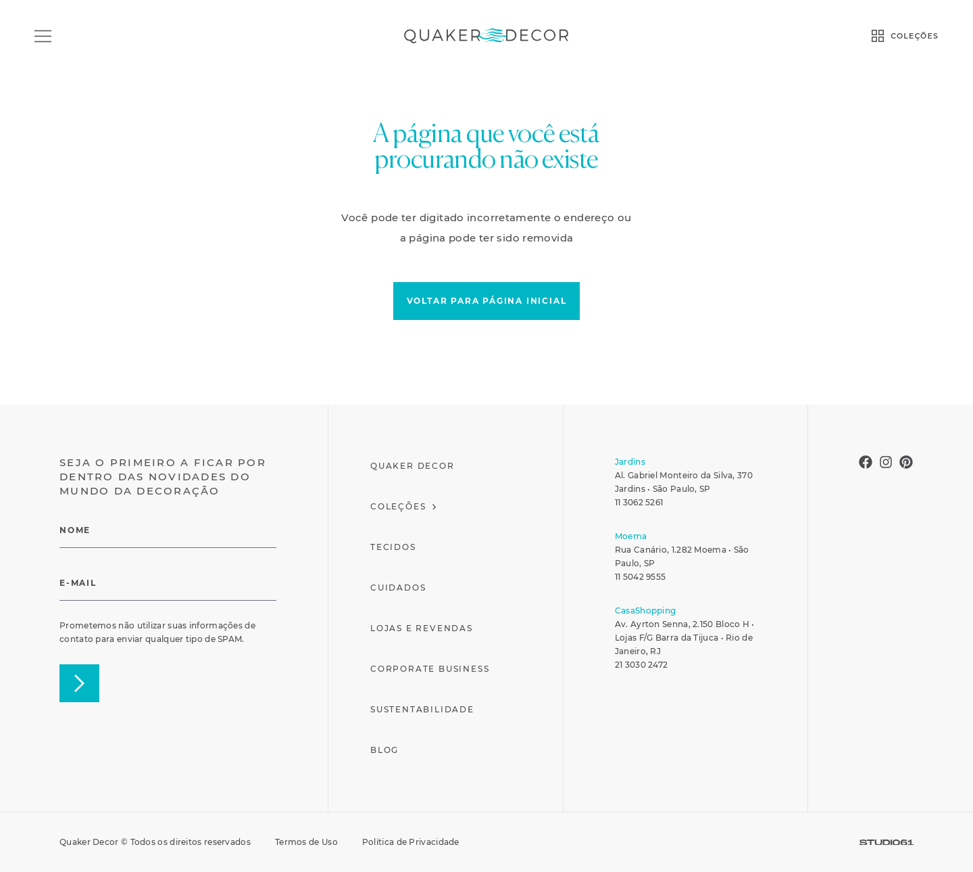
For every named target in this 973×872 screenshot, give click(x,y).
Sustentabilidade (422, 709)
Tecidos (393, 547)
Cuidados (398, 587)
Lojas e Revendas (421, 628)
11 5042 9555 (640, 577)
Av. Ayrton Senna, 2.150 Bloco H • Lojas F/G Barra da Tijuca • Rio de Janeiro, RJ (685, 637)
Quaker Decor (412, 466)
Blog (384, 750)
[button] (486, 301)
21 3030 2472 (641, 665)
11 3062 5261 (639, 502)
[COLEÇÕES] (878, 36)
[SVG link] (886, 843)
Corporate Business (429, 669)
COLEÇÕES (915, 36)
